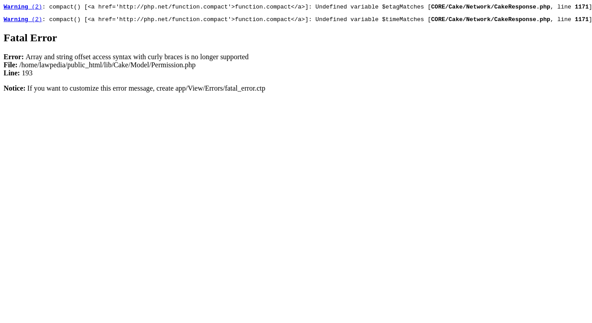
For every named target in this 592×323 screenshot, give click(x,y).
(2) (23, 8)
